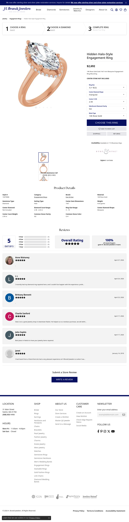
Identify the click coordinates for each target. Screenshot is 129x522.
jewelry (5, 19)
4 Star (21, 239)
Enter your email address (107, 409)
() (48, 237)
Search (12, 30)
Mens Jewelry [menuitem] (39, 447)
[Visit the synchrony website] (73, 496)
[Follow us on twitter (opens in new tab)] (108, 431)
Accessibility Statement (115, 511)
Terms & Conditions (95, 511)
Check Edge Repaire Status (84, 421)
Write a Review (64, 379)
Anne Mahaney (22, 257)
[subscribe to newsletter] (123, 414)
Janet (17, 350)
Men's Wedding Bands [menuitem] (43, 461)
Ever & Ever (70, 197)
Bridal (38, 9)
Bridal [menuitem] (36, 410)
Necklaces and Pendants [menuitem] (40, 421)
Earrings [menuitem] (37, 417)
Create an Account (83, 412)
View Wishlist (81, 416)
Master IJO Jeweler (62, 420)
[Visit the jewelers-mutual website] (90, 496)
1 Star (21, 247)
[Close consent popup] (49, 518)
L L (16, 276)
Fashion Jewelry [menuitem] (40, 437)
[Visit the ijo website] (49, 496)
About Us (103, 9)
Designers (90, 9)
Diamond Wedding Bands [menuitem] (41, 480)
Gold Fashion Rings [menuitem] (42, 472)
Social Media (81, 425)
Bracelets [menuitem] (38, 430)
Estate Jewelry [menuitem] (39, 444)
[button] (112, 9)
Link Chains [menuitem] (38, 476)
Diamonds (51, 9)
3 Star (21, 242)
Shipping (96, 134)
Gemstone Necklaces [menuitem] (42, 458)
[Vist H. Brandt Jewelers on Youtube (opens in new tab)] (113, 431)
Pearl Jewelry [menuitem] (39, 433)
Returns (116, 134)
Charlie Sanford (22, 313)
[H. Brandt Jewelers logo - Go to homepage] (16, 9)
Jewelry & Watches (77, 9)
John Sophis (20, 332)
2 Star (21, 244)
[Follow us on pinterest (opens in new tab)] (101, 431)
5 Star (21, 237)
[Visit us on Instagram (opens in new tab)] (105, 431)
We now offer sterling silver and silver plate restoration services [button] (97, 2)
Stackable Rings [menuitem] (40, 469)
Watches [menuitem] (37, 451)
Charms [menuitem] (37, 440)
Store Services (61, 413)
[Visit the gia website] (37, 496)
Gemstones (64, 9)
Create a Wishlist (62, 417)
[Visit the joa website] (60, 496)
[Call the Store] (8, 414)
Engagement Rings (15, 19)
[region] (43, 75)
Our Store (59, 410)
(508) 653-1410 (49, 175)
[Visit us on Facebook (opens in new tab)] (98, 431)
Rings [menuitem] (36, 413)
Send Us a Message (63, 424)
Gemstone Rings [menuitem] (40, 454)
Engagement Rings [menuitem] (41, 465)
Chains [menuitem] (37, 426)
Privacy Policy (78, 511)
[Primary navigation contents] (70, 9)
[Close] (125, 2)
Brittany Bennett (23, 294)
